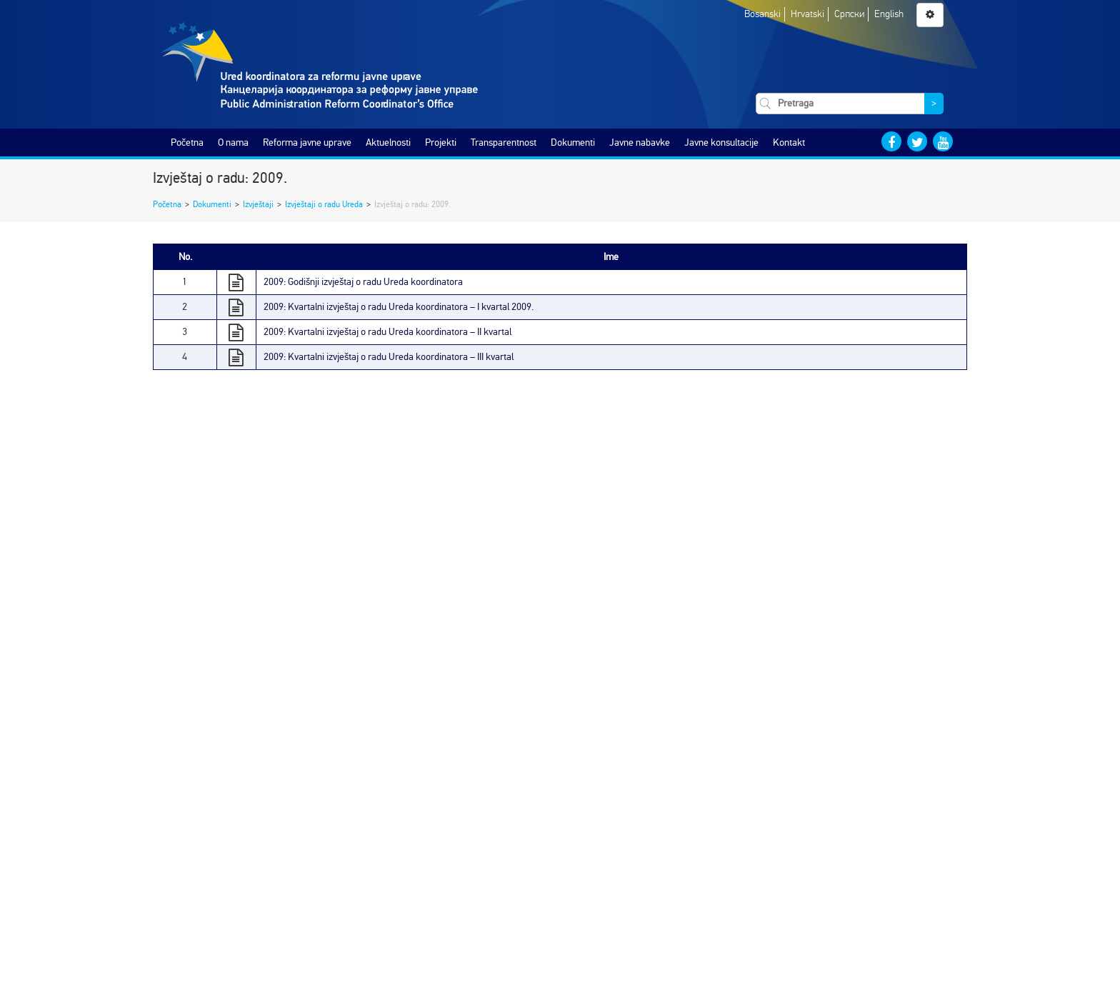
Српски (849, 14)
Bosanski (762, 14)
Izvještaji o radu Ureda (324, 204)
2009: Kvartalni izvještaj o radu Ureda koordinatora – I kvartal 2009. (399, 307)
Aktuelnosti (388, 142)
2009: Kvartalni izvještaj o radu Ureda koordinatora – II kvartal (387, 332)
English (889, 14)
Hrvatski (807, 14)
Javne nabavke (639, 142)
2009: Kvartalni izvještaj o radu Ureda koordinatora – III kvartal (389, 357)
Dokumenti (573, 142)
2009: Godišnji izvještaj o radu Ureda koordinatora (363, 282)
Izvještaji (258, 204)
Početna (187, 142)
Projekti (440, 142)
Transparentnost (503, 142)
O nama (233, 142)
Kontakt (789, 142)
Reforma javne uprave (307, 142)
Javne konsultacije (721, 142)
